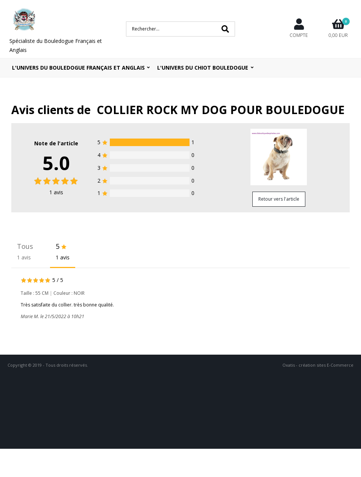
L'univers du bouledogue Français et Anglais (78, 67)
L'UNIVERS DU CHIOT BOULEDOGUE (202, 67)
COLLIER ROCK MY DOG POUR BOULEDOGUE (220, 109)
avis (56, 192)
